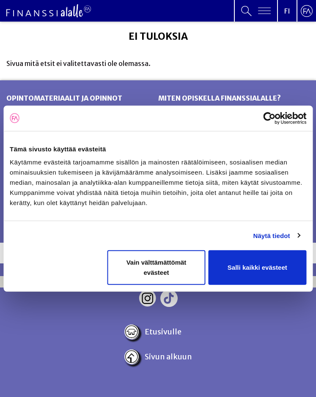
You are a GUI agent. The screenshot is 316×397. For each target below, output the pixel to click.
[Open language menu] (287, 11)
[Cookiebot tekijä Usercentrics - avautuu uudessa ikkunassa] (269, 118)
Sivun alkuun (158, 357)
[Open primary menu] (256, 11)
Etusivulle (152, 332)
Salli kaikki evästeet (257, 267)
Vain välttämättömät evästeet (156, 267)
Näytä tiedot (271, 235)
